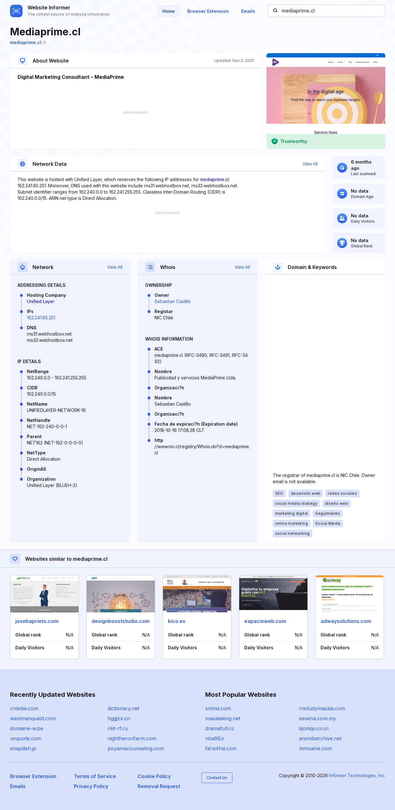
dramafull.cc (220, 728)
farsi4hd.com (220, 748)
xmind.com (218, 708)
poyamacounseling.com (136, 748)
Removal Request (159, 786)
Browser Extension (208, 11)
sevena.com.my (317, 718)
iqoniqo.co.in (313, 728)
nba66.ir (215, 738)
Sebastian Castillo (172, 301)
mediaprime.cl (28, 42)
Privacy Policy (91, 786)
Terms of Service (95, 776)
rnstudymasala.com (322, 708)
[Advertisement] (136, 130)
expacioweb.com (265, 621)
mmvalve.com (315, 748)
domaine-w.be (26, 728)
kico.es (176, 621)
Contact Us (217, 777)
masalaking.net (222, 718)
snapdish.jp (23, 748)
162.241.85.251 (41, 317)
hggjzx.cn (119, 718)
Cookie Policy (154, 776)
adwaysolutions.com (346, 621)
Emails (248, 11)
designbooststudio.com (120, 621)
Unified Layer (40, 301)
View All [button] (310, 163)
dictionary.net (123, 708)
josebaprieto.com (36, 621)
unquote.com (25, 738)
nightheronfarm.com (132, 738)
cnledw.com (24, 708)
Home (168, 11)
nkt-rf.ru (118, 728)
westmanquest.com (33, 718)
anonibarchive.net (320, 738)
